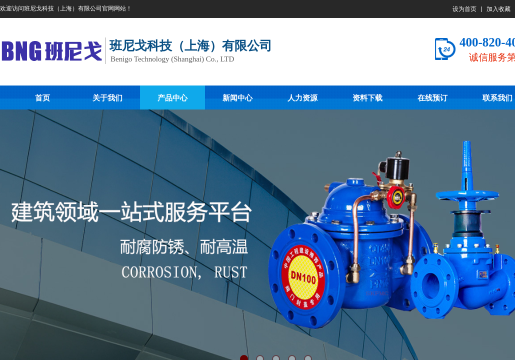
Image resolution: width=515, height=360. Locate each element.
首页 (42, 98)
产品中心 (173, 98)
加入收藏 (498, 9)
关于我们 (107, 98)
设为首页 (464, 9)
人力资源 (303, 98)
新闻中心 (237, 98)
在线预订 (433, 98)
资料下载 (367, 98)
